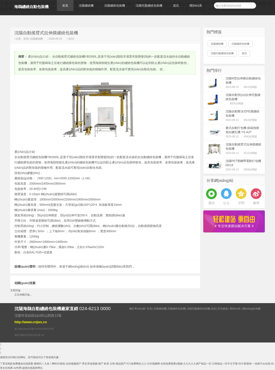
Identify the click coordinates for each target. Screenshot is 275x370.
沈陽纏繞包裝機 (114, 5)
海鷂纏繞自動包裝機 (31, 7)
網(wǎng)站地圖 (252, 308)
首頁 (65, 5)
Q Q (226, 203)
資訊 (176, 5)
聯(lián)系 (195, 5)
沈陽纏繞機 (86, 5)
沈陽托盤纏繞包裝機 (149, 5)
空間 (241, 203)
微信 (211, 203)
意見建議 (222, 308)
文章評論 (15, 290)
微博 (256, 203)
